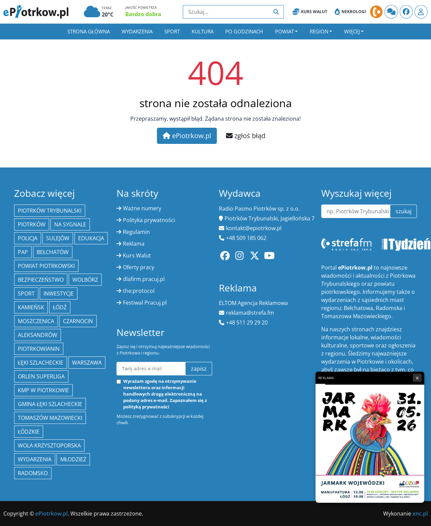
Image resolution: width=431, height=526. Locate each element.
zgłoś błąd (245, 135)
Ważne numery (142, 208)
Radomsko (33, 473)
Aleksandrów (37, 335)
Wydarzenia (137, 31)
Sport (172, 31)
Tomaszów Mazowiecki (50, 418)
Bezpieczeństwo (41, 279)
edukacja (91, 238)
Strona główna (88, 31)
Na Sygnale (70, 224)
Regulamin (136, 232)
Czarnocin (78, 321)
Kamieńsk (31, 307)
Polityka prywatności (149, 220)
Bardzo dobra (143, 14)
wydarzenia (35, 459)
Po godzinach (244, 31)
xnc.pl (420, 513)
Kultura (202, 31)
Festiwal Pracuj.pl (145, 302)
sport (26, 293)
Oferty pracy (138, 267)
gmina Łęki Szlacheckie (50, 404)
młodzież (73, 459)
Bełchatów (53, 252)
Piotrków (31, 224)
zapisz (199, 368)
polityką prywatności (146, 407)
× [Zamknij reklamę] (417, 378)
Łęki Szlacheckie (40, 362)
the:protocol (139, 291)
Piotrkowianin (39, 348)
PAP (23, 252)
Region (319, 31)
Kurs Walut (310, 11)
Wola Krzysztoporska (49, 445)
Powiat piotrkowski (46, 266)
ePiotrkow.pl (187, 135)
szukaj (403, 211)
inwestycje (58, 293)
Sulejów (57, 238)
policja (27, 238)
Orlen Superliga (41, 376)
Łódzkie (28, 431)
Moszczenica (36, 321)
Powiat (284, 31)
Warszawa (87, 362)
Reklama (133, 243)
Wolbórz (85, 279)
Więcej (352, 31)
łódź (60, 307)
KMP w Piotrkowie (43, 390)
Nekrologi (350, 11)
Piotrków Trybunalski (49, 210)
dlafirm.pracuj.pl (144, 279)
